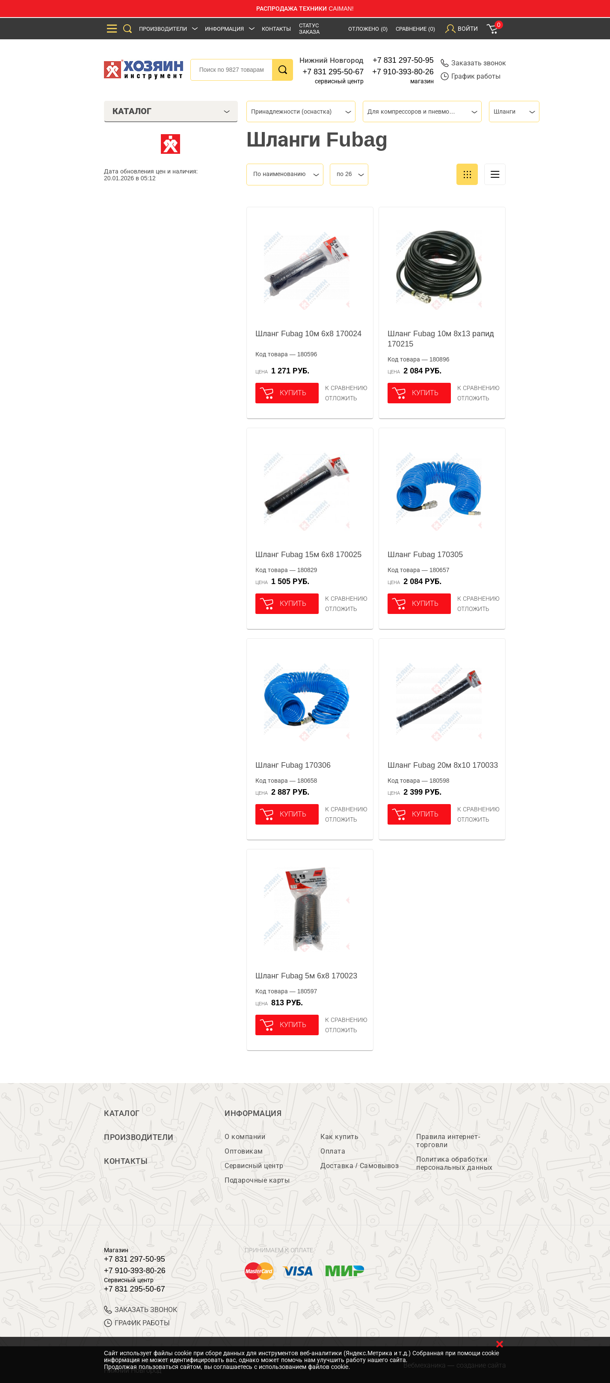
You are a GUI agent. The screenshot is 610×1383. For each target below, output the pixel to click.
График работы (470, 76)
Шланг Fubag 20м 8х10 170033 (443, 765)
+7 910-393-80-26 (403, 72)
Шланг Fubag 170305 (425, 554)
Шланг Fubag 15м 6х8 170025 (308, 554)
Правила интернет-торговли (448, 1140)
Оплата (332, 1151)
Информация (224, 29)
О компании (245, 1136)
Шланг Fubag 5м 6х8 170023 (306, 976)
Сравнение (415, 29)
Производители (163, 29)
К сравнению (346, 388)
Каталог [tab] (171, 111)
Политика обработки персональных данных (454, 1163)
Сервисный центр (254, 1165)
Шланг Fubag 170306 (293, 765)
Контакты (276, 29)
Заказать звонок (473, 63)
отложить (341, 398)
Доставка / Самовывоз (359, 1165)
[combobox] (300, 111)
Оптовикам (244, 1151)
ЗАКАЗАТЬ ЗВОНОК (140, 1310)
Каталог (122, 1113)
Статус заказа (309, 28)
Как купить (339, 1136)
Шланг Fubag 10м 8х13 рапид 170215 (441, 338)
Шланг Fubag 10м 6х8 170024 (308, 333)
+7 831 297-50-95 (403, 60)
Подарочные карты (257, 1180)
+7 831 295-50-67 (333, 72)
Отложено (368, 29)
